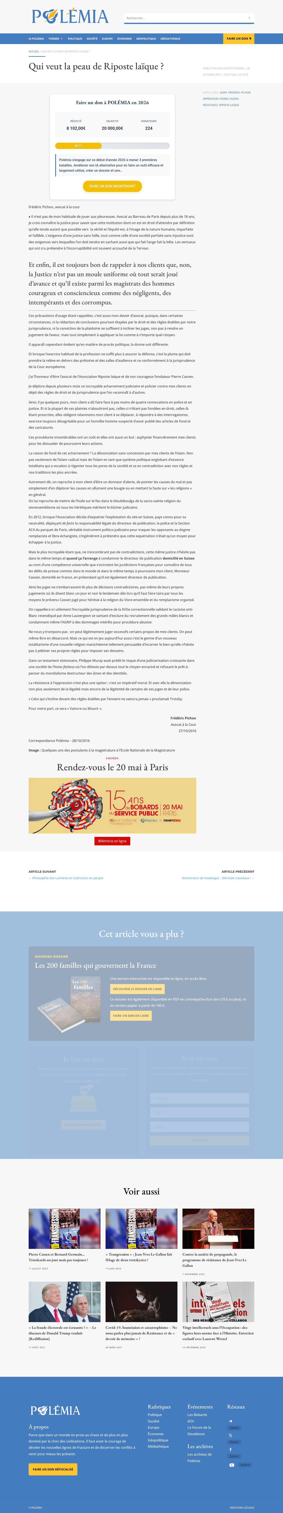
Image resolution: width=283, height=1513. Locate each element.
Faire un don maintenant (112, 186)
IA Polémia (36, 38)
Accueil (34, 51)
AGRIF (223, 92)
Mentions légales (242, 1507)
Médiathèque (170, 38)
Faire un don (237, 38)
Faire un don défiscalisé (53, 1469)
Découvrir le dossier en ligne (137, 1001)
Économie (124, 38)
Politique (75, 38)
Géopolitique (146, 38)
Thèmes (53, 38)
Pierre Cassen (229, 99)
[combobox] (189, 18)
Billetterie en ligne (112, 841)
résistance (210, 105)
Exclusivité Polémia (231, 68)
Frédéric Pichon (239, 92)
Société (92, 38)
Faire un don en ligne (131, 1028)
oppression (210, 99)
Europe (107, 38)
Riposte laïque (229, 105)
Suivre (234, 1428)
